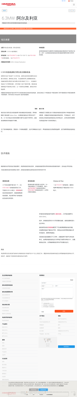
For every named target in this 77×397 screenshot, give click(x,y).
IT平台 (59, 334)
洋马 (40, 319)
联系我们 (66, 346)
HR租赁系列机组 (6, 288)
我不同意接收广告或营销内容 (48, 306)
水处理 (3, 376)
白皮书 (3, 355)
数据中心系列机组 (6, 313)
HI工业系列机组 (6, 278)
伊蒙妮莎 (41, 325)
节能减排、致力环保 (44, 334)
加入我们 (41, 331)
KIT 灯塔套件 (5, 301)
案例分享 (4, 349)
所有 (3, 343)
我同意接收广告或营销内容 (48, 305)
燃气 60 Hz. (5, 336)
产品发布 (4, 352)
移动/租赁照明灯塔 (7, 292)
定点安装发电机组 (7, 275)
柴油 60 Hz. (5, 330)
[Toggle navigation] (74, 4)
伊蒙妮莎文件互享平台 (63, 331)
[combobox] (47, 286)
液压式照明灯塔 (6, 295)
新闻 (3, 346)
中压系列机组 (5, 310)
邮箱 (59, 328)
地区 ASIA (64, 0)
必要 (26, 394)
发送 (64, 311)
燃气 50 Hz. (5, 333)
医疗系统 (4, 364)
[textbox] (47, 286)
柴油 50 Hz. (5, 327)
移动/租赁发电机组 (7, 285)
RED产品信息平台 (62, 319)
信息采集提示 (61, 385)
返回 (4, 10)
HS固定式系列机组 (6, 281)
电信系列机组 (5, 320)
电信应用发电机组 (7, 317)
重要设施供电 (5, 379)
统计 (33, 394)
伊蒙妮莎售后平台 (62, 322)
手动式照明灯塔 (6, 298)
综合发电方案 (6, 304)
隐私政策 (51, 303)
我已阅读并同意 (46, 303)
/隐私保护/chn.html (45, 300)
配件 (59, 325)
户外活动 (4, 370)
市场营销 (40, 394)
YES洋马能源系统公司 (44, 322)
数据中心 (4, 367)
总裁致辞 (41, 328)
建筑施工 (4, 373)
